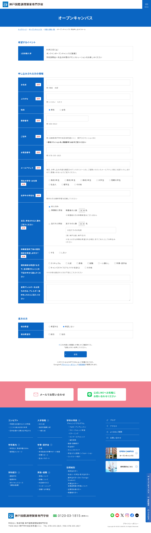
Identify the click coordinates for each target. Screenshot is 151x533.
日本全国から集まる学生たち (20, 430)
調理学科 (13, 476)
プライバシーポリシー (69, 364)
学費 (40, 448)
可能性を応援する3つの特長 (20, 424)
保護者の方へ (73, 492)
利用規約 (81, 364)
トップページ (22, 29)
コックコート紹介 (74, 456)
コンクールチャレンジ (77, 437)
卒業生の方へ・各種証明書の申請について (78, 484)
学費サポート (43, 455)
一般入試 (42, 430)
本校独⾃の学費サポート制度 (49, 452)
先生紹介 (71, 446)
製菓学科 (13, 479)
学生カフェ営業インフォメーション (80, 453)
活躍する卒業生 (44, 489)
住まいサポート (44, 458)
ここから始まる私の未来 (18, 427)
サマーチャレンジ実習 (77, 430)
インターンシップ (45, 486)
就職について (44, 479)
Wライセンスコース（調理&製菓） (16, 484)
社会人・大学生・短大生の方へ (79, 474)
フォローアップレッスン (78, 427)
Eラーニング (74, 433)
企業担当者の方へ (74, 489)
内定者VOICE (44, 483)
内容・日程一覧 (50, 29)
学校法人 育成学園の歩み (19, 448)
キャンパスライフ (74, 450)
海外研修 (73, 440)
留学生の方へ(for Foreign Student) (78, 478)
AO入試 (42, 424)
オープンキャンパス (35, 29)
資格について (44, 476)
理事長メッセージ (16, 452)
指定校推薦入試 (45, 427)
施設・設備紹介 (73, 443)
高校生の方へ (73, 471)
